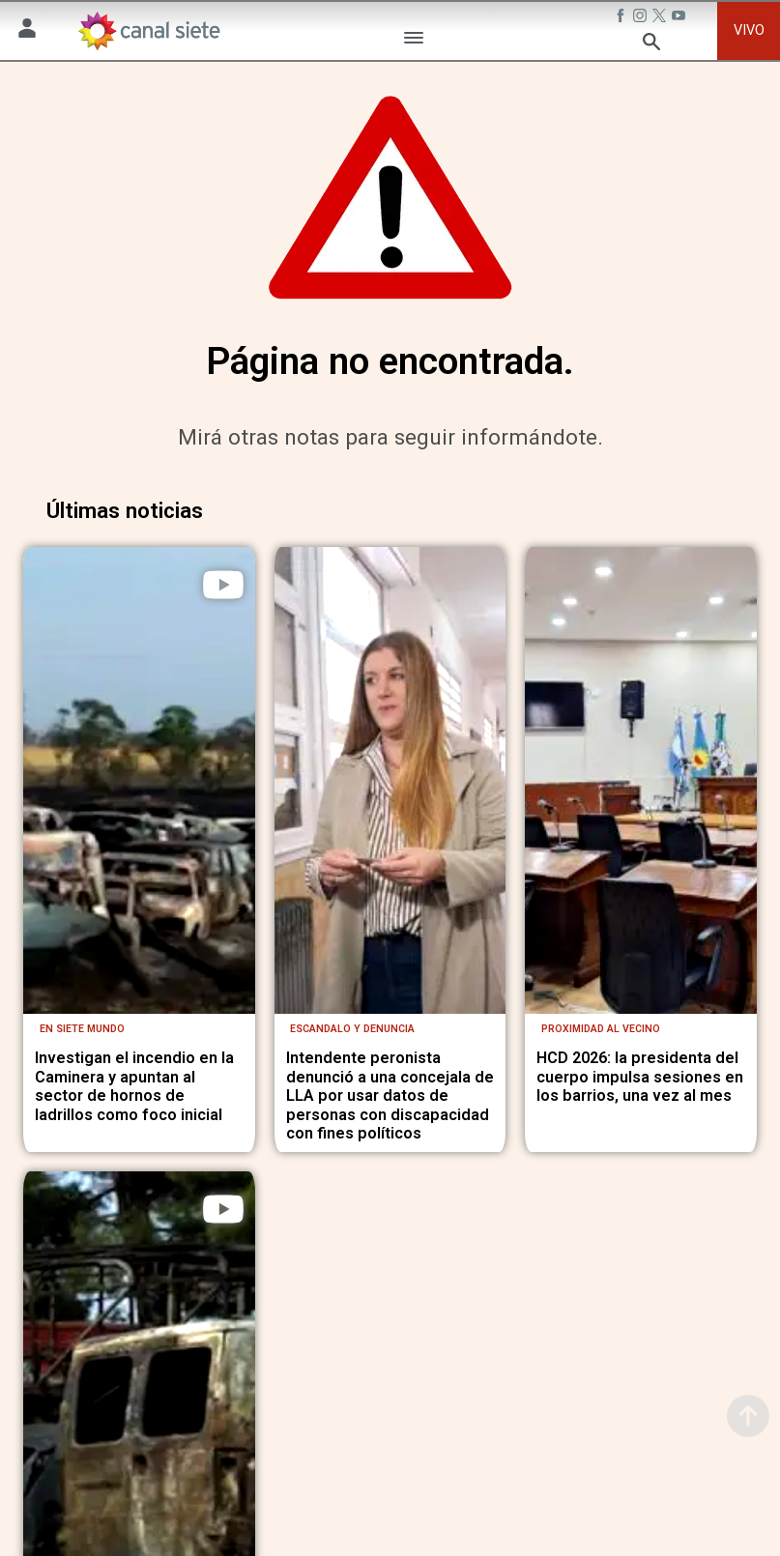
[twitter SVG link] (661, 18)
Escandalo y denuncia (352, 1020)
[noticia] (139, 776)
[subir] (748, 1416)
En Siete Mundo (82, 1020)
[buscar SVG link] (651, 45)
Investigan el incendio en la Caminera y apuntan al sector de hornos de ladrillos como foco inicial (134, 1077)
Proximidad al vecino (600, 1020)
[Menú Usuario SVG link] (27, 31)
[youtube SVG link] (680, 18)
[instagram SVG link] (641, 18)
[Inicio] (148, 31)
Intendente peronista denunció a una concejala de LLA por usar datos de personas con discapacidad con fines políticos (390, 1086)
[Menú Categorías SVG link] (413, 41)
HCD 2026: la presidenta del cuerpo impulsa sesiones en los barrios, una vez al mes (639, 1068)
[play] (223, 585)
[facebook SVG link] (622, 18)
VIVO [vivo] (749, 30)
